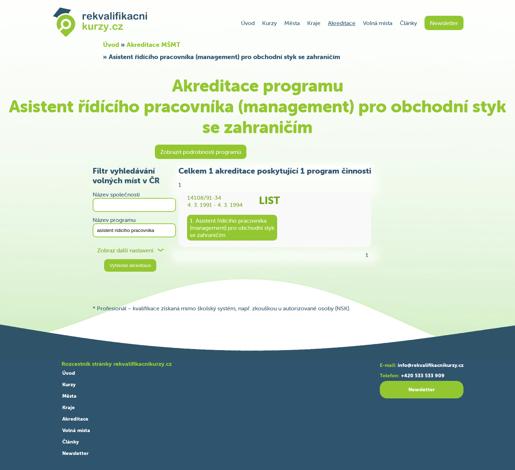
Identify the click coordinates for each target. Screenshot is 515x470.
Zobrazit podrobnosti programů (200, 151)
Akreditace (341, 22)
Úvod (248, 22)
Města (292, 22)
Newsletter (444, 22)
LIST (269, 200)
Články (408, 22)
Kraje (313, 22)
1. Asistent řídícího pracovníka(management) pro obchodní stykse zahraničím (232, 227)
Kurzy (269, 22)
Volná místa (377, 22)
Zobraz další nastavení (125, 250)
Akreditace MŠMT (153, 44)
